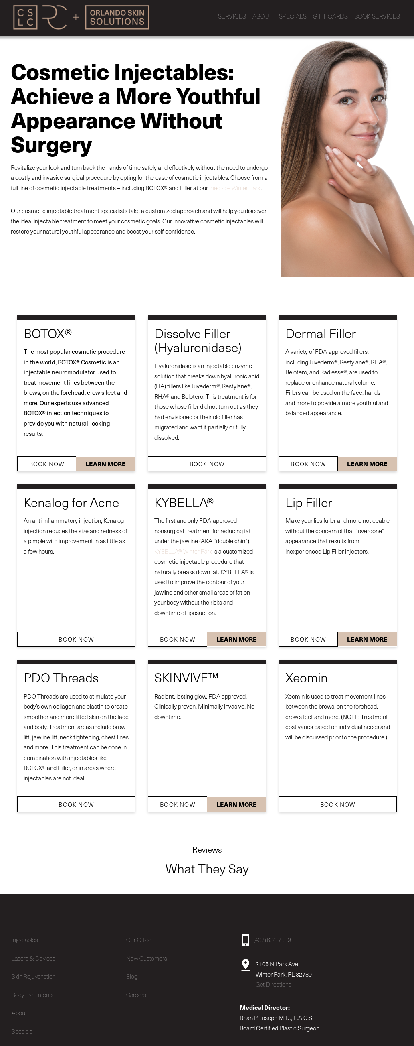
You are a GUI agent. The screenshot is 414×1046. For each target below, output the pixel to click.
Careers (136, 991)
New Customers (146, 955)
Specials (22, 1028)
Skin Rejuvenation (34, 973)
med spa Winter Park (235, 185)
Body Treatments (33, 991)
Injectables (25, 936)
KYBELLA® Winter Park (183, 548)
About (19, 1009)
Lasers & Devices (33, 955)
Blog (131, 973)
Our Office (138, 936)
